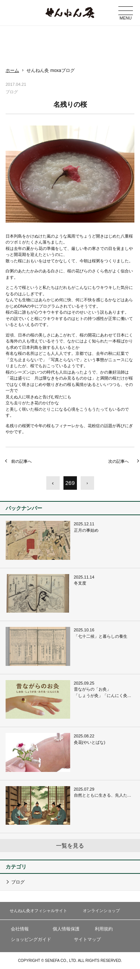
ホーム (12, 70)
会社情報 (20, 929)
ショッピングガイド (31, 939)
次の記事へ (118, 461)
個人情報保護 (66, 929)
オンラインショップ (101, 910)
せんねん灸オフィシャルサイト (38, 910)
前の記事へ (21, 461)
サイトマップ (87, 939)
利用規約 (104, 929)
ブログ (18, 882)
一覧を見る (70, 845)
